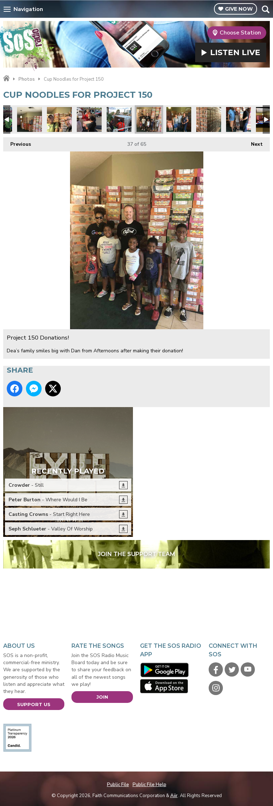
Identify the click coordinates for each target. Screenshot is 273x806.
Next (253, 142)
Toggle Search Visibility (265, 9)
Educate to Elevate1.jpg (119, 119)
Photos (26, 79)
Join (102, 697)
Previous (17, 142)
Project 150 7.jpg (89, 119)
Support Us (33, 704)
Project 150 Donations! (148, 119)
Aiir (174, 795)
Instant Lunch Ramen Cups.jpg (29, 119)
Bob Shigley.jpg (59, 119)
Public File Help (149, 784)
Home (6, 78)
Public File (118, 784)
